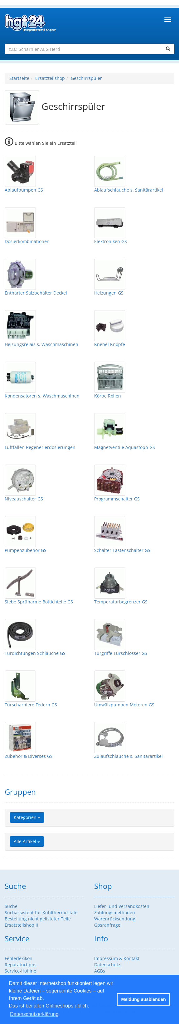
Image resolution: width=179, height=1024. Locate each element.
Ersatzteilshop (50, 78)
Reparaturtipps (20, 965)
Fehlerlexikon (18, 958)
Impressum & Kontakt (116, 958)
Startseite (19, 78)
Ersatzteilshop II (21, 925)
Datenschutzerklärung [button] (34, 1014)
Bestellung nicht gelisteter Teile (38, 919)
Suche (11, 906)
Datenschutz (107, 965)
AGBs (99, 971)
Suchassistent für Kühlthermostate (41, 912)
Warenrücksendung (114, 919)
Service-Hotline (20, 971)
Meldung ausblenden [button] (143, 999)
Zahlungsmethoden (114, 912)
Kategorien (27, 817)
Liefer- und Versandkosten (121, 906)
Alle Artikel (27, 841)
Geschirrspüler (86, 78)
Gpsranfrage (107, 925)
